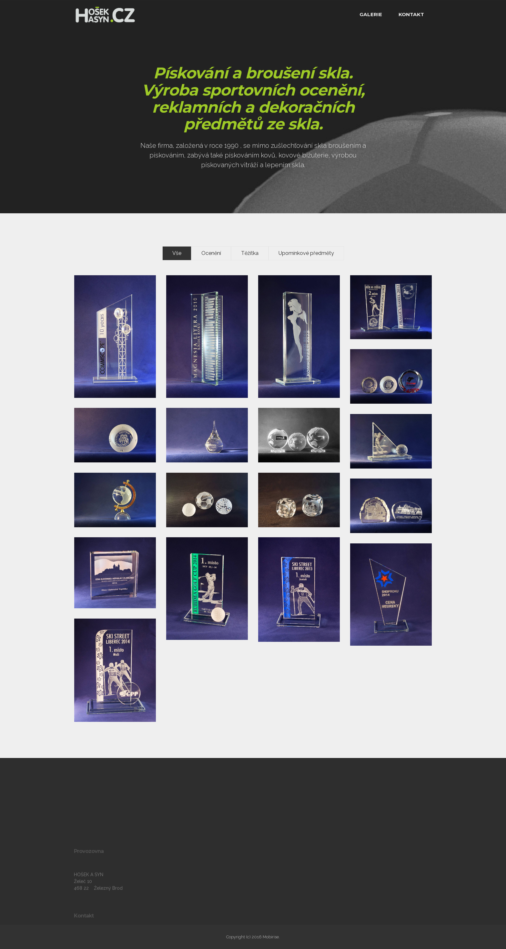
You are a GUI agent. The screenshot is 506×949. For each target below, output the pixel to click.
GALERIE (370, 14)
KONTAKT (411, 14)
